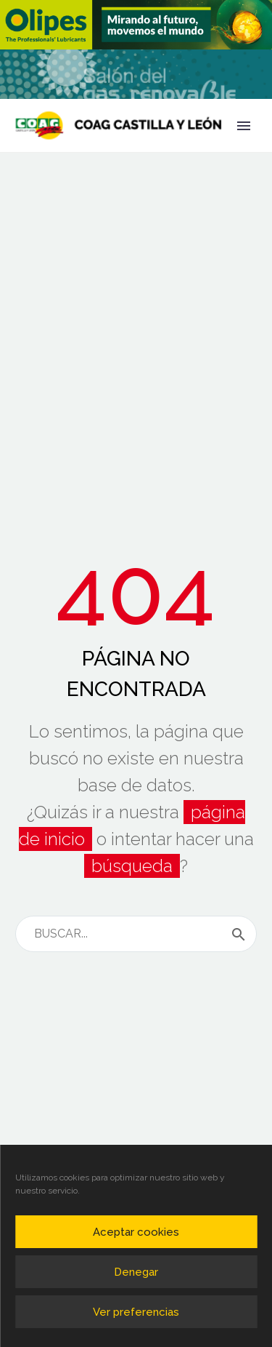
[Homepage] (118, 125)
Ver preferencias (136, 1312)
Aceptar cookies (136, 1232)
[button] (136, 24)
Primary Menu (243, 125)
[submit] (239, 934)
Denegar (136, 1272)
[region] (136, 24)
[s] (136, 934)
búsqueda (132, 865)
